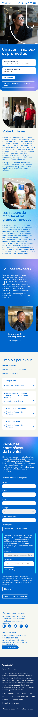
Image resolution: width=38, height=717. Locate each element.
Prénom (5, 482)
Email (4, 499)
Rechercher (6, 58)
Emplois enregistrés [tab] (10, 373)
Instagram (21, 626)
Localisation (8, 559)
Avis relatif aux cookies (26, 696)
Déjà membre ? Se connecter (15, 596)
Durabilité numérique (10, 703)
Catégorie (7, 551)
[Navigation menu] (34, 2)
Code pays (5, 508)
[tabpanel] (19, 405)
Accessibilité (18, 700)
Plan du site (7, 700)
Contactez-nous (10, 647)
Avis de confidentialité (11, 693)
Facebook (9, 626)
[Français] (28, 2)
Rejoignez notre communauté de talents (17, 84)
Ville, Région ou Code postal (12, 69)
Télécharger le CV (8, 525)
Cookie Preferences (25, 709)
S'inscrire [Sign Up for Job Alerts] (7, 589)
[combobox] (19, 70)
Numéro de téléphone (9, 516)
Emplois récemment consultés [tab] (14, 369)
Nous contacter (28, 693)
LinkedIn (4, 626)
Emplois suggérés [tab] (9, 365)
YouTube (15, 626)
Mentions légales (9, 696)
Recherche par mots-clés (11, 61)
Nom (4, 491)
